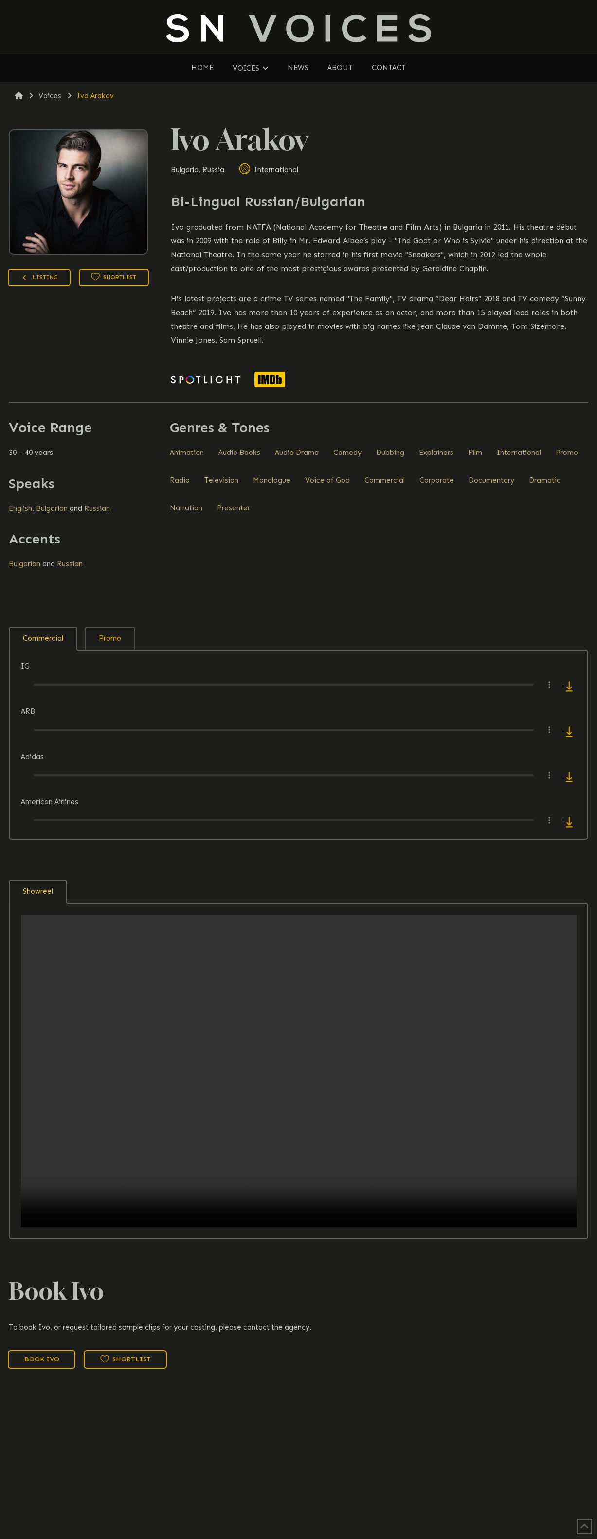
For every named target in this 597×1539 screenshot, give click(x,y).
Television (221, 480)
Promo (567, 452)
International (268, 169)
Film (475, 452)
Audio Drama (297, 452)
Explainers (436, 452)
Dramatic (545, 480)
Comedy (347, 452)
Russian (97, 508)
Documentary (491, 480)
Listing (39, 278)
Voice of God (327, 480)
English (20, 508)
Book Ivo (41, 1359)
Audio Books (239, 452)
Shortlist (113, 276)
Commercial (384, 480)
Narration (186, 508)
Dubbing (390, 452)
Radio (180, 480)
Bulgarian (52, 508)
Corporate (436, 480)
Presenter (233, 508)
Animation (187, 452)
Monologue (271, 480)
